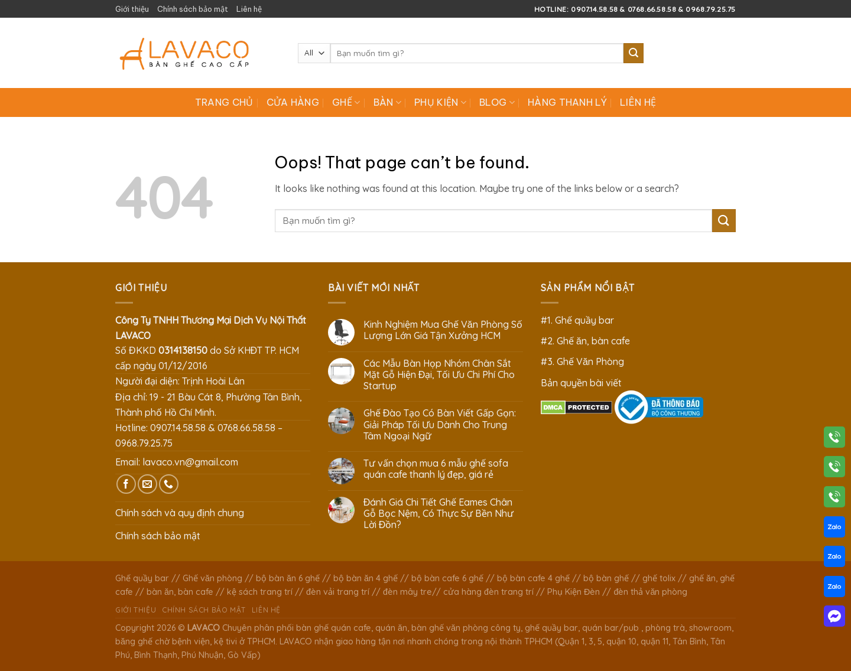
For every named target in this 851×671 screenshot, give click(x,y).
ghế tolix (658, 578)
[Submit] (633, 53)
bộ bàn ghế (606, 578)
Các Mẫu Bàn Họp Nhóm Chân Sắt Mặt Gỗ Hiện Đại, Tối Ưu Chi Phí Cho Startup (439, 375)
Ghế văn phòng (212, 578)
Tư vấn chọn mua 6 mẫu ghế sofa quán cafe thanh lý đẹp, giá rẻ (435, 469)
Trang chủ (224, 102)
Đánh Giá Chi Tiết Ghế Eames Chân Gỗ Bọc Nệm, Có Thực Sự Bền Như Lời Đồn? (438, 513)
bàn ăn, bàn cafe (180, 592)
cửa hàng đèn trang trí (488, 592)
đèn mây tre (407, 592)
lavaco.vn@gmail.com (190, 462)
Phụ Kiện (440, 102)
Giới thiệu (132, 9)
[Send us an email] (147, 484)
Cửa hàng (293, 102)
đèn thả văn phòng (650, 592)
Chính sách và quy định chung (179, 513)
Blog (497, 102)
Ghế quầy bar (142, 578)
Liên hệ (249, 9)
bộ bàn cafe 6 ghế (447, 578)
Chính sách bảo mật (192, 9)
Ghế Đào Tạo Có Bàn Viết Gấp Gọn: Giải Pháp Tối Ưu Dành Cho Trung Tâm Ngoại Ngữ (440, 424)
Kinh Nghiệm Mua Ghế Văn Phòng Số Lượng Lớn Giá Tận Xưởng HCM (442, 330)
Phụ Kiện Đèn (573, 592)
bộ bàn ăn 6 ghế (288, 578)
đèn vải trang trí (337, 592)
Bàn (387, 102)
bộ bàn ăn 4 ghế (365, 578)
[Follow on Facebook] (126, 484)
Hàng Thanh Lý (567, 102)
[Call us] (168, 484)
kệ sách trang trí (260, 592)
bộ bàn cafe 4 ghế (533, 578)
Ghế (346, 102)
